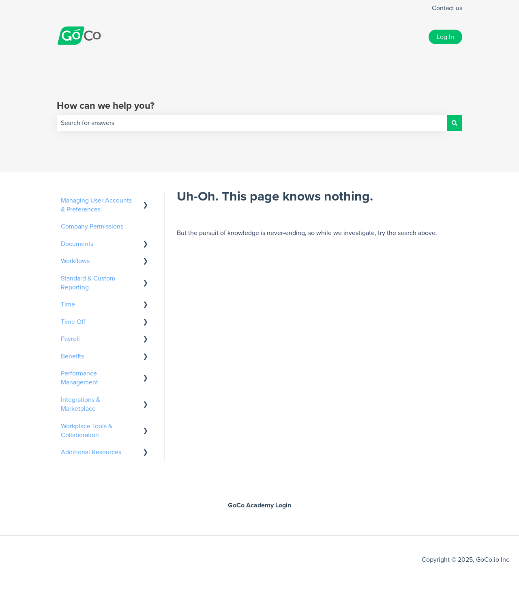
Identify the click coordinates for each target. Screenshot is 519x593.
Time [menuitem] (68, 304)
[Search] (454, 123)
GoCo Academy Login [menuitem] (259, 505)
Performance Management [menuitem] (79, 378)
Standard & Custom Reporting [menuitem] (88, 283)
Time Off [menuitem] (73, 322)
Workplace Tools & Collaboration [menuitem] (86, 430)
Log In (445, 37)
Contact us (447, 8)
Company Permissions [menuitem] (92, 226)
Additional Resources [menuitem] (91, 452)
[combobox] (252, 123)
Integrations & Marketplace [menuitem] (80, 404)
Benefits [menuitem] (72, 356)
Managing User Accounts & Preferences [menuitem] (96, 205)
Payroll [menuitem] (70, 339)
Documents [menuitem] (77, 244)
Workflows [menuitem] (75, 261)
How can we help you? (105, 106)
